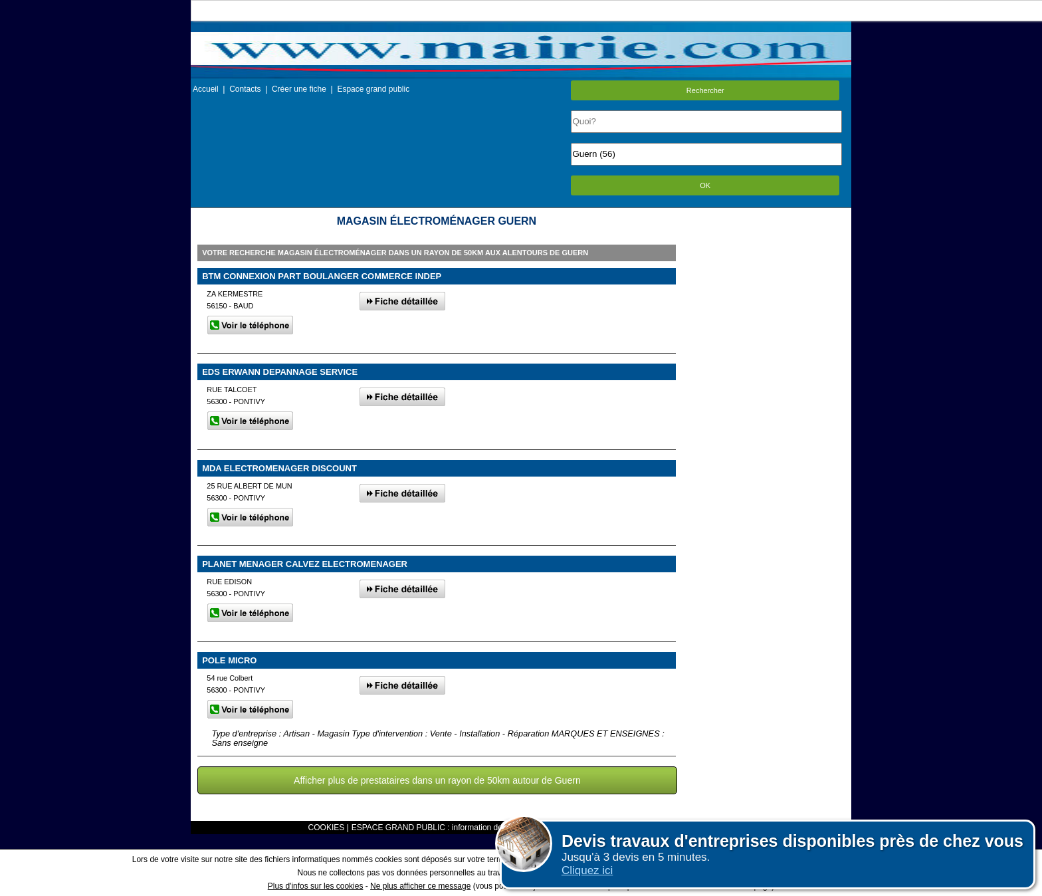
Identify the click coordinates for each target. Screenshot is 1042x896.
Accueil (206, 89)
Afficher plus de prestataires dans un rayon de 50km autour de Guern (437, 780)
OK (705, 185)
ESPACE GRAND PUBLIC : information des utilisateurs (449, 827)
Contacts (244, 89)
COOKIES (326, 827)
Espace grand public (373, 89)
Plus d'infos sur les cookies (316, 886)
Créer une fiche (299, 89)
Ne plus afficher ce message (420, 886)
